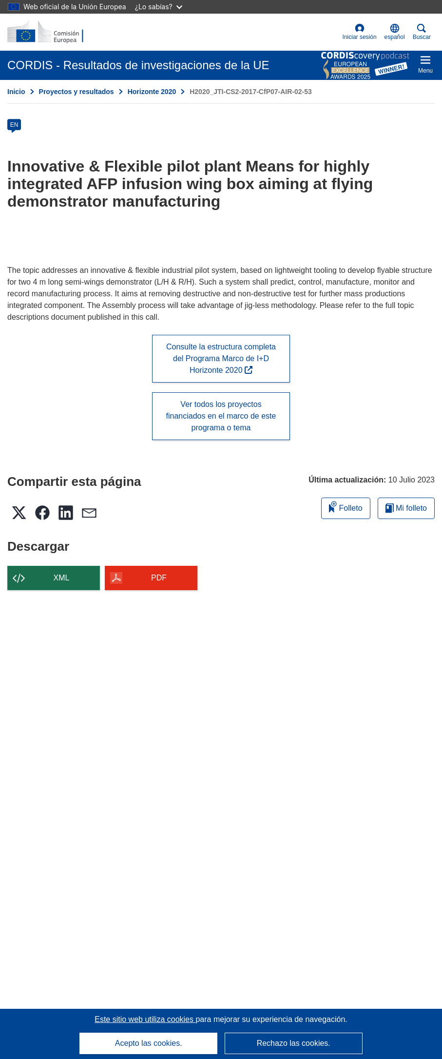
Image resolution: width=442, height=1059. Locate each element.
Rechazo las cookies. (293, 1043)
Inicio (16, 92)
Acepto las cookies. (148, 1043)
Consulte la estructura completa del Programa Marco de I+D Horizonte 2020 (221, 358)
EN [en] (14, 124)
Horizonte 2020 (152, 92)
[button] (395, 32)
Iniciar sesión (360, 31)
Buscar (422, 31)
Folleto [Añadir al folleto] (345, 506)
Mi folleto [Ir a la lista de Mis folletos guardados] (406, 508)
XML (62, 578)
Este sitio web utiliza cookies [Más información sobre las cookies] (145, 1019)
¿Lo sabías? (158, 6)
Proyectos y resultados (76, 92)
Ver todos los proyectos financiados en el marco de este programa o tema (221, 416)
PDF (159, 578)
